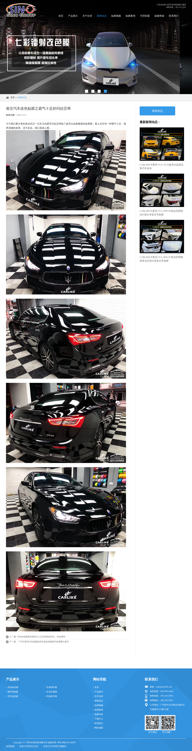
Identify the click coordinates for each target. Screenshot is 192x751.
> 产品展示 (98, 692)
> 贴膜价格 (98, 714)
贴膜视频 (116, 16)
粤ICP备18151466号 (67, 742)
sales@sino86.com (164, 687)
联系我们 (173, 16)
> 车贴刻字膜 (51, 696)
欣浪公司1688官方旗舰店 (54, 746)
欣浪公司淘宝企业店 (28, 746)
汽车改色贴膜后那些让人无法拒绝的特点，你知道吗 (41, 637)
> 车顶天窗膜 (51, 692)
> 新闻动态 (98, 701)
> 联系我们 (98, 723)
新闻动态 (101, 16)
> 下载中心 (98, 719)
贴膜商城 (159, 16)
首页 (60, 16)
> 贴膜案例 (98, 710)
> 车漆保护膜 (51, 687)
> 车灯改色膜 (12, 696)
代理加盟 (145, 16)
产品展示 (73, 16)
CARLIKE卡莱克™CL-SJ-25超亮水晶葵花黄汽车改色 (161, 166)
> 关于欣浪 (98, 696)
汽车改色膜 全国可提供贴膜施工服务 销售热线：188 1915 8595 (171, 6)
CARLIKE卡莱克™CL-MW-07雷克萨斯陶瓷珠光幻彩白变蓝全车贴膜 (161, 259)
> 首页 (96, 687)
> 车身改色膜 (12, 687)
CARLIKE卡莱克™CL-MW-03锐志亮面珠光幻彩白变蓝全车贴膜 (161, 213)
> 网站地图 (98, 728)
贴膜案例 (130, 16)
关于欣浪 (87, 16)
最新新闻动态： (150, 122)
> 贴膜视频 (98, 705)
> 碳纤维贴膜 (12, 692)
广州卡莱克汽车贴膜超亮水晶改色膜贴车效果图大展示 (43, 642)
